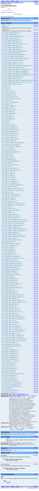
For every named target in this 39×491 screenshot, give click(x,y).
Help (17, 1)
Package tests (10, 2)
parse (27, 395)
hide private (36, 2)
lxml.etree (8, 484)
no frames (36, 4)
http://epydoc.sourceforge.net (32, 489)
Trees (7, 1)
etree (8, 440)
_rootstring (33, 396)
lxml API (36, 1)
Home (3, 1)
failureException (26, 21)
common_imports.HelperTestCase (7, 13)
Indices (12, 1)
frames (37, 3)
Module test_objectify (18, 2)
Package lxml (3, 2)
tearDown (4, 31)
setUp (3, 28)
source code (3, 7)
